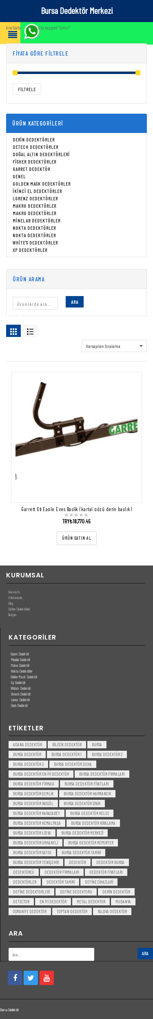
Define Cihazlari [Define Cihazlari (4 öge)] (99, 882)
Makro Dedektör (20, 665)
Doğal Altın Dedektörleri (41, 154)
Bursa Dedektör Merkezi (77, 10)
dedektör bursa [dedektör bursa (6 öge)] (110, 862)
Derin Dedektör (19, 705)
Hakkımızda (15, 598)
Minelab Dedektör (20, 660)
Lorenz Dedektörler (35, 199)
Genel (19, 177)
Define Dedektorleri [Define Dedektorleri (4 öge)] (31, 892)
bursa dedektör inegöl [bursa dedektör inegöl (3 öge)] (33, 803)
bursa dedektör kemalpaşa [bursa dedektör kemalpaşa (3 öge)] (37, 823)
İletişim (12, 615)
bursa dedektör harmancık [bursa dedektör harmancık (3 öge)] (87, 794)
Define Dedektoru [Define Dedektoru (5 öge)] (76, 892)
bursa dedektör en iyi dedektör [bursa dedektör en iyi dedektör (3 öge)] (41, 774)
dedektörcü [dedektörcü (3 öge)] (23, 872)
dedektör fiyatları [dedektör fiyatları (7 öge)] (106, 872)
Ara (74, 302)
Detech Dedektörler (35, 147)
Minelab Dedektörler (36, 221)
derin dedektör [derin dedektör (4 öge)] (116, 892)
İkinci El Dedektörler (37, 191)
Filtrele (27, 89)
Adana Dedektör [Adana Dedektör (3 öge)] (27, 744)
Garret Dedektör (31, 169)
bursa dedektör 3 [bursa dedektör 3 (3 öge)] (28, 764)
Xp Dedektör (18, 682)
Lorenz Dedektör (20, 700)
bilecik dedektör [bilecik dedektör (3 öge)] (67, 744)
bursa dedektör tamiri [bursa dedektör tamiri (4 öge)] (81, 852)
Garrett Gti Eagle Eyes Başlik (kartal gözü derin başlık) (76, 509)
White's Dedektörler (35, 243)
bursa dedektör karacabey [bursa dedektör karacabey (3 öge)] (36, 813)
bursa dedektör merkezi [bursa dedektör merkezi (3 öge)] (82, 833)
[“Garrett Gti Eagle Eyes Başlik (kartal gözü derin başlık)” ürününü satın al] (77, 538)
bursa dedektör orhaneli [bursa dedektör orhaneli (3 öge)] (35, 843)
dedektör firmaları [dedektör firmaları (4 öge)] (61, 872)
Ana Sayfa (13, 28)
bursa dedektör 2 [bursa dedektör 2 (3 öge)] (107, 754)
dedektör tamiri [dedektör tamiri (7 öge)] (61, 882)
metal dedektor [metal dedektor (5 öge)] (91, 902)
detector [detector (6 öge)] (21, 902)
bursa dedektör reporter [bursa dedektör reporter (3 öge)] (90, 843)
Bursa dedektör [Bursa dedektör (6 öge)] (27, 754)
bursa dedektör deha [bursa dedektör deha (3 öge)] (73, 764)
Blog (10, 604)
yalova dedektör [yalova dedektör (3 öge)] (112, 911)
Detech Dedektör (21, 694)
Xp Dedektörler (30, 250)
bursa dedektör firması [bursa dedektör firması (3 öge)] (33, 784)
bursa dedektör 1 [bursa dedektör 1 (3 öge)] (66, 754)
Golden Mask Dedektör (24, 677)
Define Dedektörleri (19, 609)
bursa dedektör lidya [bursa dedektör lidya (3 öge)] (32, 833)
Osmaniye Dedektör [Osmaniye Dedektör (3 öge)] (30, 911)
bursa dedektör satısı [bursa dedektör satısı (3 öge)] (32, 852)
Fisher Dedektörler (34, 162)
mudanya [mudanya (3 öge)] (123, 902)
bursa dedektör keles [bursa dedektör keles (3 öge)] (89, 813)
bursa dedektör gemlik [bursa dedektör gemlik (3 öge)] (33, 794)
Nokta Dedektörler (34, 228)
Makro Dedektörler (34, 206)
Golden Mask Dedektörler (42, 184)
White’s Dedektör (21, 688)
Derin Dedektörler (34, 140)
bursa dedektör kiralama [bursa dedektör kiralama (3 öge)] (93, 823)
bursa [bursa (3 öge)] (97, 744)
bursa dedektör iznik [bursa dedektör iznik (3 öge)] (82, 803)
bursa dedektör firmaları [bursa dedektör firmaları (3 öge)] (102, 774)
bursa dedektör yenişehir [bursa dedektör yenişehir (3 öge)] (36, 862)
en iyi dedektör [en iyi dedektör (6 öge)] (53, 902)
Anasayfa (14, 592)
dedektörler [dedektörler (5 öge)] (24, 882)
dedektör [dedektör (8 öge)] (77, 862)
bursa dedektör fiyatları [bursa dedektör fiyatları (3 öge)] (86, 784)
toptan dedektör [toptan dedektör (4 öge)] (72, 911)
